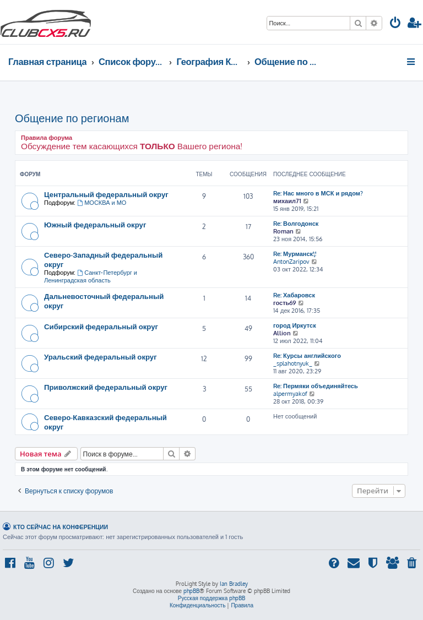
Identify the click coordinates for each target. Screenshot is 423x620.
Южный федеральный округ (95, 224)
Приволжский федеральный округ (105, 386)
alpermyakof (290, 394)
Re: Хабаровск (294, 295)
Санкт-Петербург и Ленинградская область (90, 276)
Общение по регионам (72, 118)
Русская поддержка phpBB (212, 598)
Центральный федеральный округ (106, 194)
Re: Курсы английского (307, 356)
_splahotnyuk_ (292, 363)
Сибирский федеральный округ (101, 326)
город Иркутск (294, 325)
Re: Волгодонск (295, 223)
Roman (283, 231)
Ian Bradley (234, 583)
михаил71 (287, 201)
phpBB (191, 591)
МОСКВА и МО (101, 202)
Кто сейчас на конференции (60, 526)
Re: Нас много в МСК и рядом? (318, 193)
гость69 (284, 303)
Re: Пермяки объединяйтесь (315, 386)
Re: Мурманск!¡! (294, 254)
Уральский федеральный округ (100, 356)
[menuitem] (395, 24)
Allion (282, 333)
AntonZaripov (291, 261)
